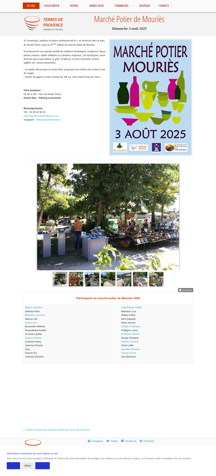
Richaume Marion (130, 334)
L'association (51, 6)
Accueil (31, 6)
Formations (122, 6)
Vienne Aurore (128, 353)
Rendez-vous (96, 6)
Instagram (97, 441)
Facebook (131, 441)
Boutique (145, 6)
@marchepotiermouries (48, 119)
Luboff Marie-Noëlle (131, 307)
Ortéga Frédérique (130, 326)
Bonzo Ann (31, 322)
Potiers (74, 6)
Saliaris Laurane (129, 341)
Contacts (164, 6)
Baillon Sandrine (33, 307)
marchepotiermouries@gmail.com (41, 116)
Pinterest (148, 441)
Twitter (114, 441)
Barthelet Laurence (35, 315)
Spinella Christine (130, 349)
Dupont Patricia (33, 338)
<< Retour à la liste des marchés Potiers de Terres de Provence (56, 430)
